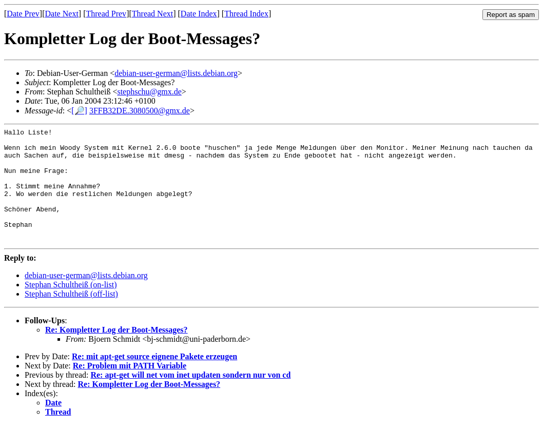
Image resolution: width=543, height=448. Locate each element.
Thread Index (246, 13)
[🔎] (79, 110)
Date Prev (23, 13)
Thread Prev (106, 13)
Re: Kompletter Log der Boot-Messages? (116, 352)
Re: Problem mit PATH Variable (129, 388)
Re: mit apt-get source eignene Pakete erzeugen (154, 379)
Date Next (62, 13)
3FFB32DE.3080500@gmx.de (139, 110)
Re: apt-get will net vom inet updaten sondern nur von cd (190, 398)
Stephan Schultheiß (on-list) (71, 307)
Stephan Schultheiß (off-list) (71, 317)
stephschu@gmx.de (149, 91)
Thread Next (152, 13)
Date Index (199, 13)
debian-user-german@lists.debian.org (176, 73)
